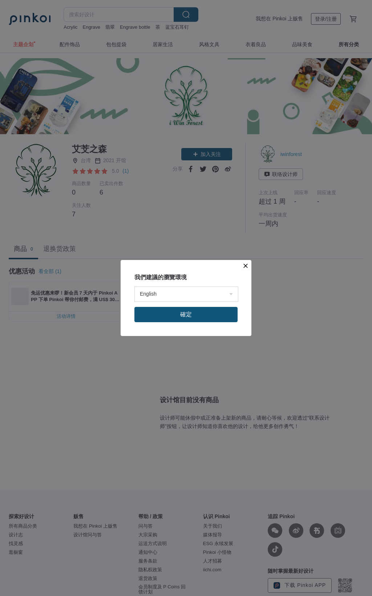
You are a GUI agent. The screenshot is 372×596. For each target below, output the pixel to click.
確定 (186, 314)
